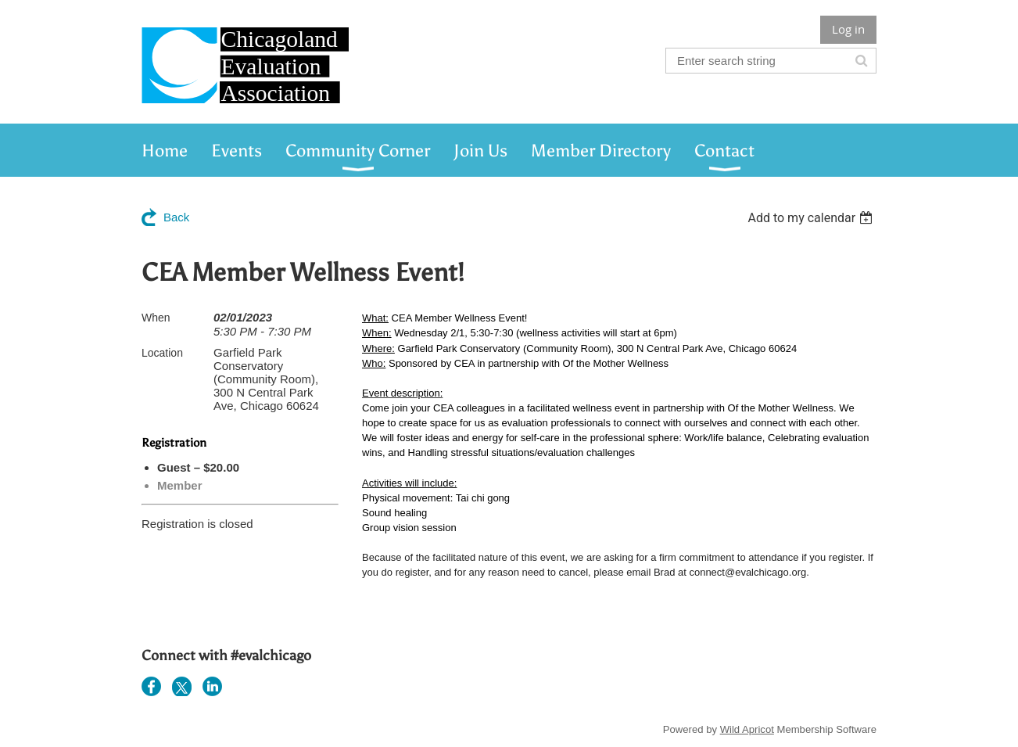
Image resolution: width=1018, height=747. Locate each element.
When (156, 317)
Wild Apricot (747, 729)
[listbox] (811, 218)
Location (162, 353)
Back (176, 217)
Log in (848, 29)
